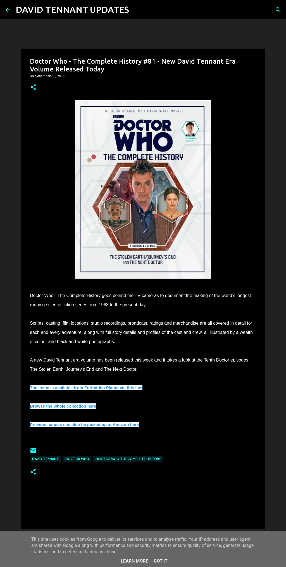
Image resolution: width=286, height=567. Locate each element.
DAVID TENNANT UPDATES (72, 9)
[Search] (137, 9)
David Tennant (45, 459)
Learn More (134, 561)
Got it (160, 561)
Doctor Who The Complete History (128, 459)
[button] (33, 87)
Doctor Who (77, 459)
